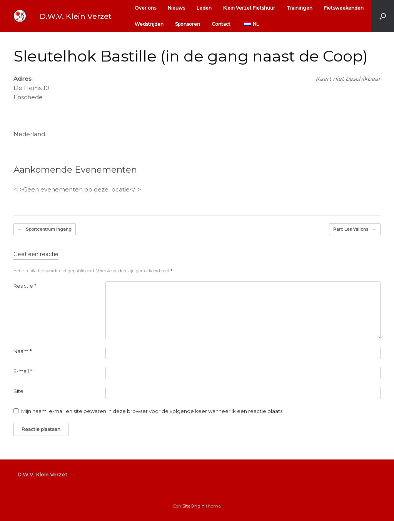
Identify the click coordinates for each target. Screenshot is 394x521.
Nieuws (176, 8)
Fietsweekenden (344, 8)
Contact (221, 24)
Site (18, 391)
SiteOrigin (193, 506)
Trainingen (299, 8)
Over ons (145, 8)
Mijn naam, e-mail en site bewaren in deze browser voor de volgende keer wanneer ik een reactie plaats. (152, 411)
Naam (22, 351)
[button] (382, 16)
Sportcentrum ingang (45, 229)
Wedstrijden (149, 24)
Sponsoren (187, 24)
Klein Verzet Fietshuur (249, 8)
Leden (204, 8)
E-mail (22, 371)
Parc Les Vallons (354, 229)
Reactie (24, 286)
